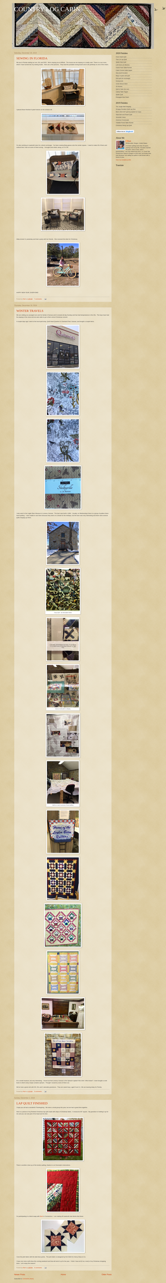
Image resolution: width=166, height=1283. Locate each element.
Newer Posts (19, 1274)
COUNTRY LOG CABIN (47, 9)
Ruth (129, 141)
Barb (41, 1216)
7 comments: (38, 299)
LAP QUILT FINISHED (32, 1103)
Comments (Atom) (28, 1279)
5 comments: (38, 1091)
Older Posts (107, 1274)
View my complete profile (123, 160)
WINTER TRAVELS (29, 311)
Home (63, 1274)
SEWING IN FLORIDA (31, 58)
